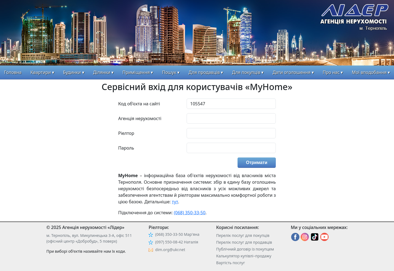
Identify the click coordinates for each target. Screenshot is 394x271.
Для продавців (204, 72)
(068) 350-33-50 (189, 213)
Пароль (126, 148)
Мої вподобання (369, 72)
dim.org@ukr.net (170, 249)
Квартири (40, 72)
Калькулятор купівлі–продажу (243, 255)
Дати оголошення (292, 72)
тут (175, 202)
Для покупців (246, 72)
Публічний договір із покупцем (245, 249)
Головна (13, 72)
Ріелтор (126, 133)
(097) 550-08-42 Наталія (176, 242)
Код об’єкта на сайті (139, 104)
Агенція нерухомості (139, 118)
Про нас (331, 72)
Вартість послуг (230, 262)
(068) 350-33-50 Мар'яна (177, 234)
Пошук (169, 72)
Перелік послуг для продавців (244, 242)
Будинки (72, 72)
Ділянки (101, 72)
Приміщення (136, 72)
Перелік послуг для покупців (243, 235)
